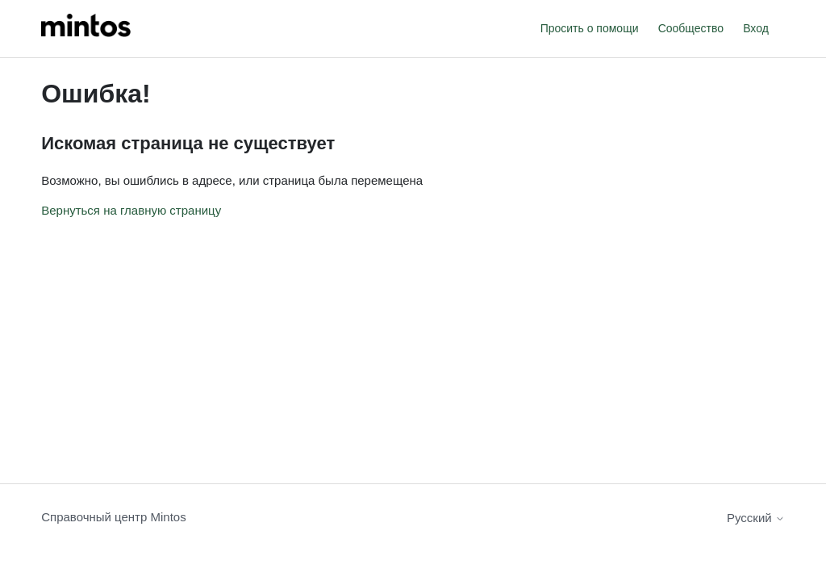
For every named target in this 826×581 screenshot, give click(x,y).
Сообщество (691, 28)
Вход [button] (756, 28)
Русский (756, 518)
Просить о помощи (589, 28)
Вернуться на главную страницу (131, 210)
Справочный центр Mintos (113, 517)
